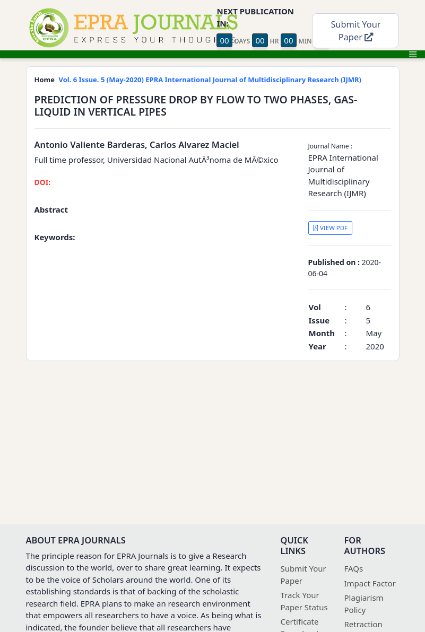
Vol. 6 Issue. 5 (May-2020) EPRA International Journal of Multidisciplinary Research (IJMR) (210, 79)
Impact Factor (370, 583)
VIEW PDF (330, 228)
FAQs (353, 568)
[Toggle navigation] (413, 54)
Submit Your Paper (355, 30)
